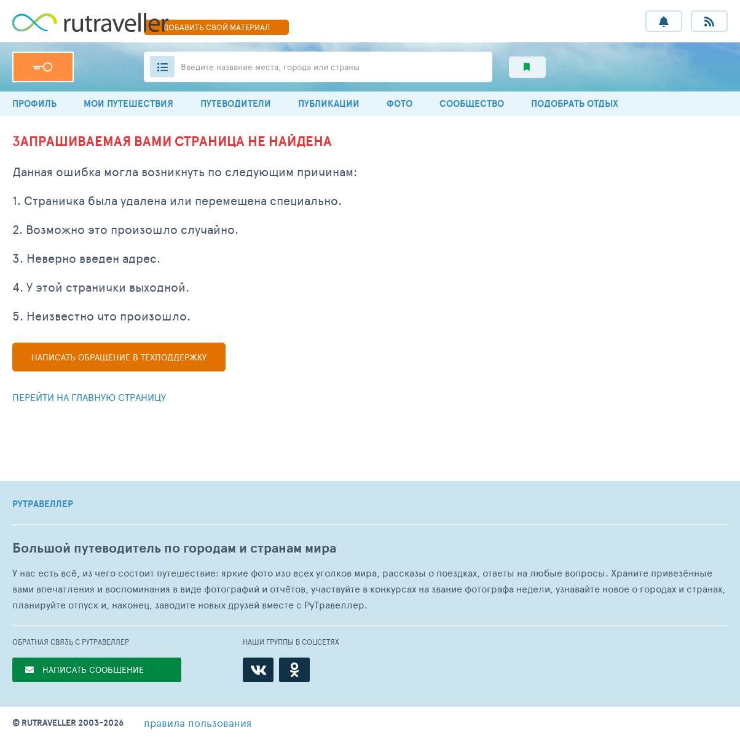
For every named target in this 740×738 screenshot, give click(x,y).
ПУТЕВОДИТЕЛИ (235, 103)
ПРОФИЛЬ (34, 103)
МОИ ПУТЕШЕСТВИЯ (128, 103)
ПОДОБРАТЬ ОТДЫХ (574, 103)
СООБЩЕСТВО (471, 103)
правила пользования (197, 722)
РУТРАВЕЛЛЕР (42, 504)
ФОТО (399, 103)
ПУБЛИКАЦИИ (329, 103)
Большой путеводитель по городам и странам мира (174, 548)
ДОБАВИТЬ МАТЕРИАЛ (216, 27)
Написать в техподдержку (119, 357)
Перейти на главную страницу (89, 397)
